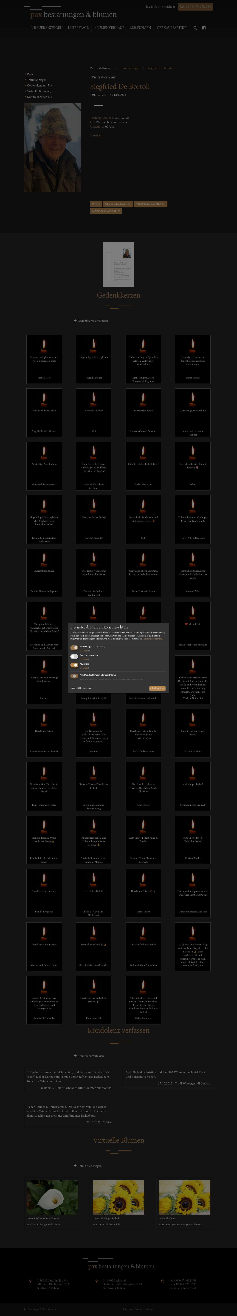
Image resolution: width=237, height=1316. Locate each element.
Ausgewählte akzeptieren (82, 688)
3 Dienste (85, 651)
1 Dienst (84, 660)
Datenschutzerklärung (152, 639)
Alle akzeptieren (157, 688)
